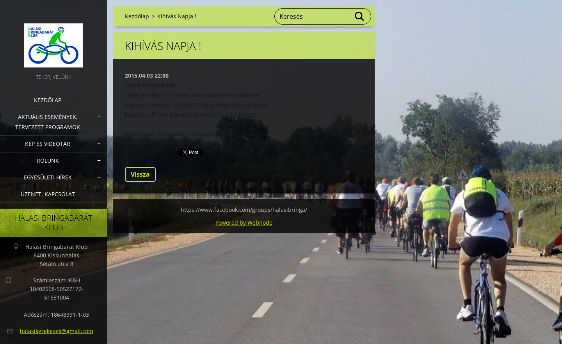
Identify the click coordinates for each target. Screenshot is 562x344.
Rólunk (48, 160)
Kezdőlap (47, 100)
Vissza (140, 174)
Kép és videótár (47, 143)
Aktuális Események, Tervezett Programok (47, 122)
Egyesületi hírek (48, 177)
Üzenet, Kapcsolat (48, 194)
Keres (360, 16)
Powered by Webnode (243, 222)
